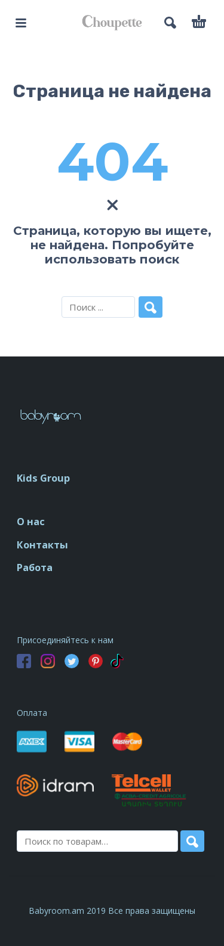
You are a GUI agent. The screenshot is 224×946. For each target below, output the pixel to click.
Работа (35, 567)
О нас (31, 521)
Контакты (42, 544)
